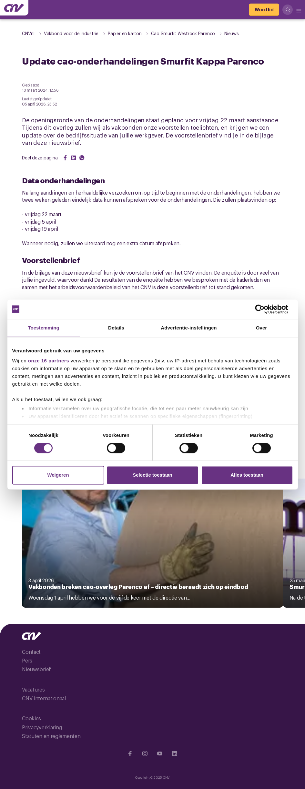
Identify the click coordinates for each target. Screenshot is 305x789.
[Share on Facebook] (65, 157)
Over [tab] (261, 327)
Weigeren (58, 475)
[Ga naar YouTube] (160, 753)
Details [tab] (116, 327)
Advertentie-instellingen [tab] (189, 327)
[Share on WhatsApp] (82, 157)
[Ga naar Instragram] (145, 753)
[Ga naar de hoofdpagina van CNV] (14, 7)
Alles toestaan (246, 475)
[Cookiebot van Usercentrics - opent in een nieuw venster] (265, 309)
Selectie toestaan (152, 475)
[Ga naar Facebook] (130, 753)
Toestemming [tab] (43, 327)
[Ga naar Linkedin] (174, 753)
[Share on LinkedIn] (73, 157)
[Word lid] (264, 10)
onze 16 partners (48, 360)
